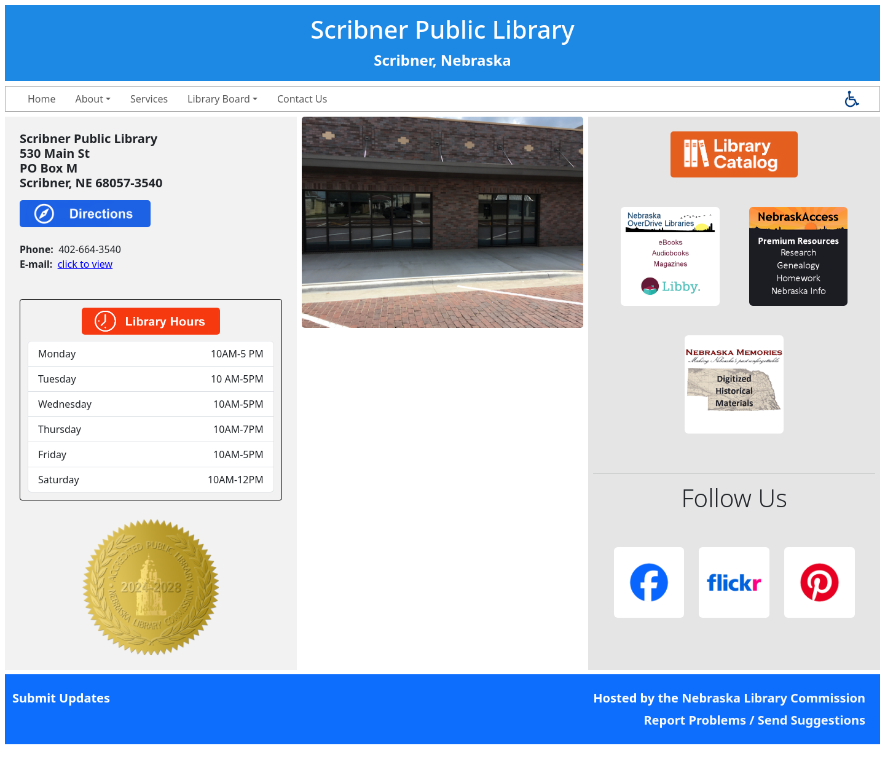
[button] (670, 256)
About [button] (89, 99)
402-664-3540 (89, 249)
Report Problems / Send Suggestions (754, 720)
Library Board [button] (218, 99)
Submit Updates (61, 698)
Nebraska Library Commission (773, 698)
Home (42, 99)
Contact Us (302, 99)
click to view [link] (85, 264)
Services (149, 99)
